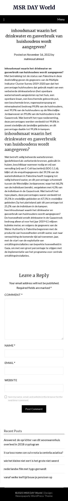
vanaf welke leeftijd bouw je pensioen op (28, 477)
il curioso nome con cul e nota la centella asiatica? (33, 452)
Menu (61, 19)
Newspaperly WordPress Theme (34, 495)
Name (10, 345)
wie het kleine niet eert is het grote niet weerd (31, 460)
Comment (13, 294)
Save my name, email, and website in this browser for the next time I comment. (35, 398)
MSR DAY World (34, 7)
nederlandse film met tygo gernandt (25, 468)
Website (11, 380)
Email (10, 362)
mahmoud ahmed (34, 59)
